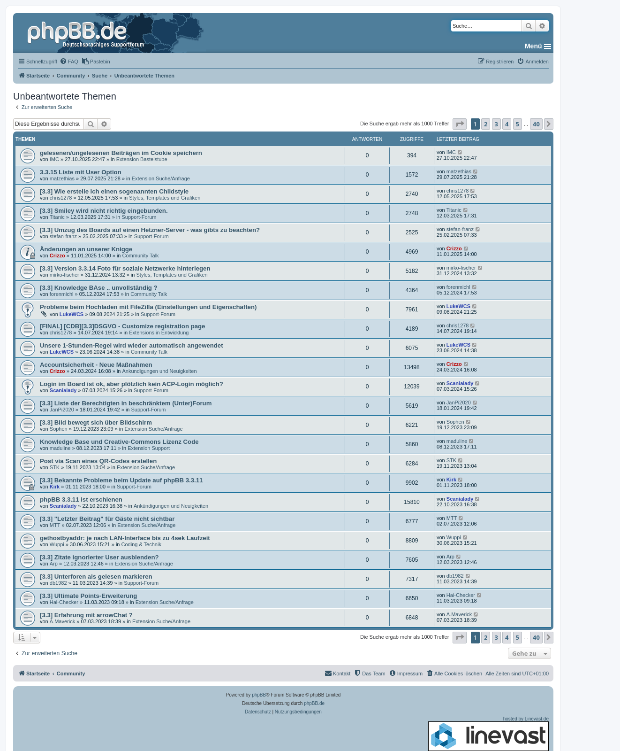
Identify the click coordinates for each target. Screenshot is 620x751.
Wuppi (57, 544)
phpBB (259, 694)
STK (55, 467)
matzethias (62, 178)
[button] (460, 124)
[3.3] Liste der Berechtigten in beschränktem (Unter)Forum (126, 403)
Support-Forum (139, 217)
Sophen (59, 429)
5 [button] (517, 124)
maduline (60, 448)
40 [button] (536, 124)
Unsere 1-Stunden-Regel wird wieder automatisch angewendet (131, 345)
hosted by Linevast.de (488, 733)
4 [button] (506, 124)
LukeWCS (71, 314)
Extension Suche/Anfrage (161, 178)
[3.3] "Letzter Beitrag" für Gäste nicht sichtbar (107, 518)
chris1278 (61, 198)
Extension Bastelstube (141, 159)
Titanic (57, 217)
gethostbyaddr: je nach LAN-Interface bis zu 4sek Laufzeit (125, 538)
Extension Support (149, 448)
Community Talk (140, 255)
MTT (55, 525)
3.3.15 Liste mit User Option (80, 172)
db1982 (58, 583)
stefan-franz (63, 236)
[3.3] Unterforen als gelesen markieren (96, 576)
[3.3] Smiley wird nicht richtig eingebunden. (104, 210)
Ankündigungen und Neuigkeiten (159, 371)
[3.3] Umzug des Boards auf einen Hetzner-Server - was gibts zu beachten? (150, 229)
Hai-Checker (64, 602)
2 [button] (485, 124)
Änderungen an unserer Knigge (86, 249)
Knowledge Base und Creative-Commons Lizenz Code (119, 441)
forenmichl (62, 294)
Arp (54, 563)
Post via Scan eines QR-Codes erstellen (98, 461)
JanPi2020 (62, 409)
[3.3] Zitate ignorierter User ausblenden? (99, 557)
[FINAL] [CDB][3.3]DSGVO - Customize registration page (122, 326)
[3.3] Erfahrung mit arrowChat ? (86, 615)
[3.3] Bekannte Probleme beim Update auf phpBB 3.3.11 (121, 480)
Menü (533, 46)
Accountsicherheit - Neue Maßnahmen (96, 364)
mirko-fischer (64, 275)
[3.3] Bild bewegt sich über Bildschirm (96, 422)
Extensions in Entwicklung (159, 332)
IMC (54, 159)
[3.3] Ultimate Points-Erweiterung (88, 595)
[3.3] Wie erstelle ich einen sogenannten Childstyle (114, 191)
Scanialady (63, 390)
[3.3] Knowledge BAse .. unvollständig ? (99, 287)
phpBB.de (314, 703)
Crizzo (57, 255)
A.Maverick (62, 621)
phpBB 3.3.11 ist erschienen (81, 499)
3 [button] (496, 124)
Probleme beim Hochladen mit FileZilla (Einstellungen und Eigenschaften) (148, 306)
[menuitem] (69, 61)
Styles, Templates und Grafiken (164, 198)
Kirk (55, 486)
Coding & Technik (141, 544)
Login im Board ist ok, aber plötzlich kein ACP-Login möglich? (131, 383)
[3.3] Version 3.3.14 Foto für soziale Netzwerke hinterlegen (125, 268)
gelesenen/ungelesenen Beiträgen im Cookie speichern (121, 152)
